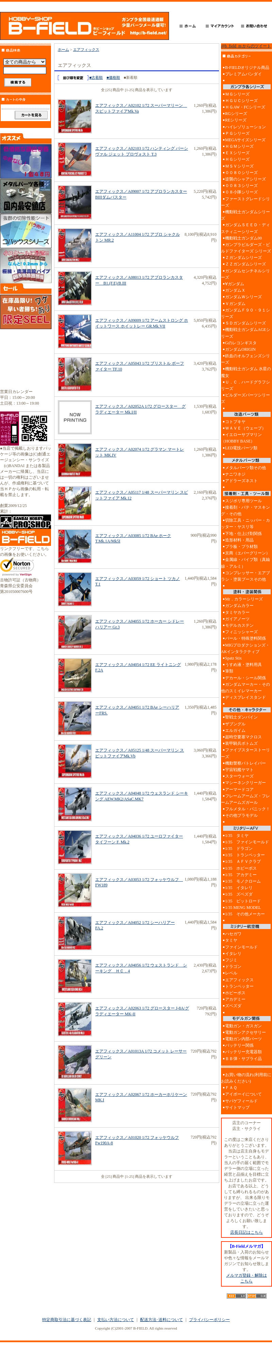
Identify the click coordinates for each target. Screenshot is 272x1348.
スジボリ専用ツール (243, 500)
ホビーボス (235, 992)
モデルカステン (239, 625)
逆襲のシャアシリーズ (245, 179)
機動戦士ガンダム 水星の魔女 (246, 372)
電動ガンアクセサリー (245, 1032)
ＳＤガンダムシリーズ (245, 323)
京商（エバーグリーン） (247, 553)
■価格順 (113, 77)
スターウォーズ (239, 776)
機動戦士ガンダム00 (243, 238)
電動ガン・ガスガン (243, 1026)
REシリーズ (236, 120)
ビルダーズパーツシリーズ (245, 398)
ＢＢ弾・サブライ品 (243, 1058)
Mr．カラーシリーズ (244, 599)
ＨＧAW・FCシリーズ (245, 107)
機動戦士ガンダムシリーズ (245, 215)
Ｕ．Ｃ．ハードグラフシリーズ (245, 385)
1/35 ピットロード (243, 901)
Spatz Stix (233, 658)
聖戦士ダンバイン (241, 717)
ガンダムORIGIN (240, 349)
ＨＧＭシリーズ (239, 146)
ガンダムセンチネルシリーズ (245, 274)
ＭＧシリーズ (237, 94)
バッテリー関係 (239, 1045)
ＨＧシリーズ (237, 159)
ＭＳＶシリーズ (239, 166)
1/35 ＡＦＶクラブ (243, 861)
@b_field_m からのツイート (246, 46)
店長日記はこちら (246, 1232)
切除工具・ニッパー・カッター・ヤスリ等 (245, 523)
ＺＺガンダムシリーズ (245, 264)
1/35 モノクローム (243, 881)
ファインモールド (241, 947)
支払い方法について (115, 1319)
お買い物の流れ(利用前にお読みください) (246, 1078)
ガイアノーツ (237, 619)
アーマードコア (239, 789)
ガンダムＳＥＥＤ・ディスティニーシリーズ (245, 228)
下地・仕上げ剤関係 (243, 533)
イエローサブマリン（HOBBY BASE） (241, 438)
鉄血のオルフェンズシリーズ (245, 359)
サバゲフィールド (241, 1101)
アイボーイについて (243, 1094)
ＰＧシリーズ (237, 133)
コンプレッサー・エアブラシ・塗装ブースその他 (245, 576)
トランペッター (239, 986)
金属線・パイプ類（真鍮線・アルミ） (245, 562)
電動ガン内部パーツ (243, 1039)
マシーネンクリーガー (245, 782)
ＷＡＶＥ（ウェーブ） (245, 428)
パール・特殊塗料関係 (245, 638)
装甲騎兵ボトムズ (241, 743)
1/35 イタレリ (239, 887)
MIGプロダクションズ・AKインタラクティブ (245, 648)
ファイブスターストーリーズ (245, 753)
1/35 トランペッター (245, 855)
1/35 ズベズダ (239, 894)
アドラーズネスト (241, 480)
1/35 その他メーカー (245, 914)
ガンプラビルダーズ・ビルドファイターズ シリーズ (246, 247)
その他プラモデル (241, 815)
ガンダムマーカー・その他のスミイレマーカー (245, 687)
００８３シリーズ (241, 185)
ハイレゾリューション (245, 127)
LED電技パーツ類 (241, 448)
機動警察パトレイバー (245, 763)
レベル (231, 973)
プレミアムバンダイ (243, 74)
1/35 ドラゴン (239, 848)
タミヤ (231, 940)
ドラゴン (233, 966)
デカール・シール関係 (245, 678)
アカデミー (235, 999)
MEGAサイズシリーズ (245, 139)
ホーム (63, 49)
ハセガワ (233, 933)
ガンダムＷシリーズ (243, 296)
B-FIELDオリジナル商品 (247, 67)
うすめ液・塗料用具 (243, 664)
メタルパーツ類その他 (245, 467)
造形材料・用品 (239, 540)
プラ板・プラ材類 (241, 546)
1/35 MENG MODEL (243, 907)
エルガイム (235, 730)
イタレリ (233, 953)
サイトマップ (237, 1107)
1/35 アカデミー (241, 874)
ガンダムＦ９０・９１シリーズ (245, 313)
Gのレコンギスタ (241, 342)
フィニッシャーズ (241, 631)
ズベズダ (233, 1005)
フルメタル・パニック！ (247, 809)
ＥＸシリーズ (237, 152)
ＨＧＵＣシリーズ (241, 100)
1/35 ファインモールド (247, 842)
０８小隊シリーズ (241, 192)
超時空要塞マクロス (243, 737)
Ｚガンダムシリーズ (243, 257)
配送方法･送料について (161, 1319)
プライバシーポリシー (209, 1319)
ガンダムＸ (235, 290)
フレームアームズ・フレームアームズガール (245, 799)
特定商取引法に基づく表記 (66, 1319)
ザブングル (235, 724)
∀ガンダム (234, 283)
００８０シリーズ (241, 172)
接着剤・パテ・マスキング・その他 (245, 510)
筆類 (229, 671)
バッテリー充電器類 (243, 1051)
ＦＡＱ (231, 1087)
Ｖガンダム (235, 303)
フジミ (231, 960)
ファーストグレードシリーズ (245, 202)
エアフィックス (86, 49)
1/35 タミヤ (237, 835)
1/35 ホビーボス (241, 868)
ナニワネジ (235, 474)
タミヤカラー (237, 612)
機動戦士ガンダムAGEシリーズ (245, 332)
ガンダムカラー (239, 605)
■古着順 (96, 77)
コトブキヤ (235, 421)
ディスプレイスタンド (245, 697)
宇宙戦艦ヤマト (239, 769)
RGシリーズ (236, 113)
